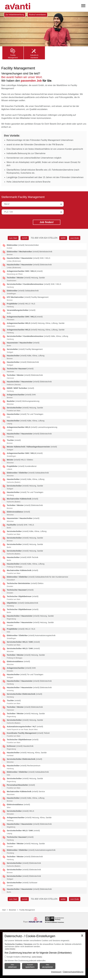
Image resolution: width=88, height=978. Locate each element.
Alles (12, 966)
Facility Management (27, 910)
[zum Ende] (74, 238)
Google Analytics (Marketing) (19, 957)
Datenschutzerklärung (73, 972)
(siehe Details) (10, 949)
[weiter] (63, 238)
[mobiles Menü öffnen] (83, 5)
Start (4, 910)
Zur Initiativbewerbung (14, 15)
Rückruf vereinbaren (37, 15)
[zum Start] (13, 238)
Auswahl (29, 966)
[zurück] (24, 238)
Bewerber (12, 910)
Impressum (56, 972)
